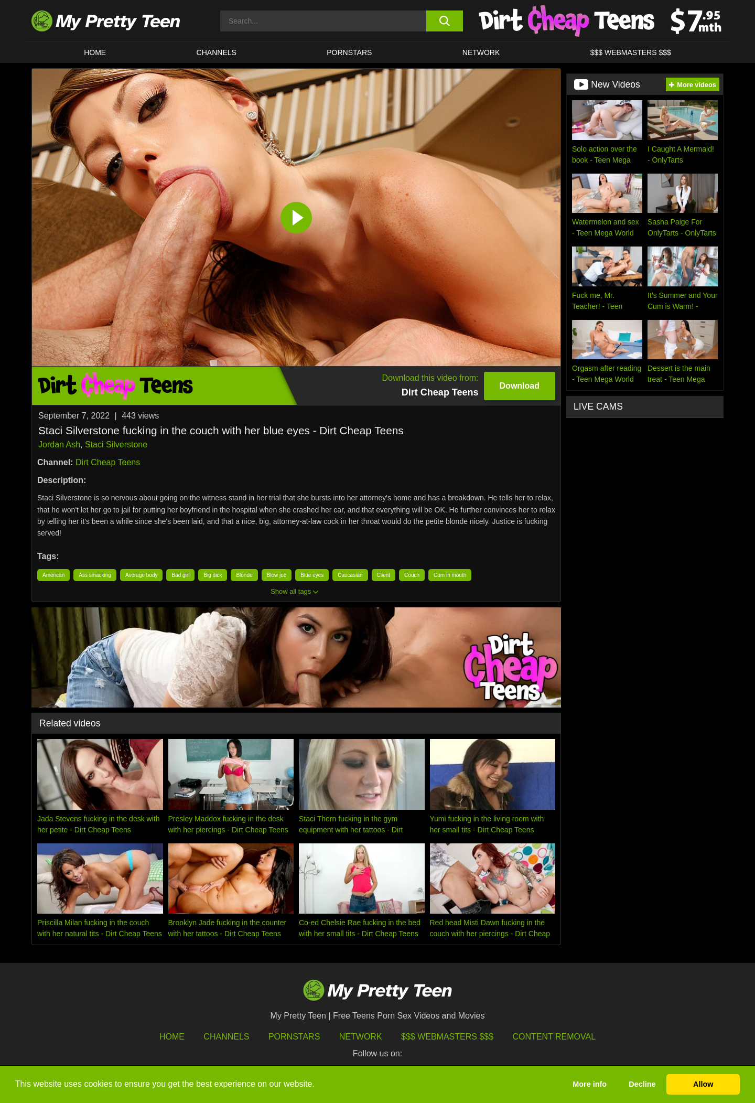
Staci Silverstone (116, 444)
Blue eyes (311, 575)
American (53, 575)
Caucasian (350, 575)
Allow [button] (703, 1084)
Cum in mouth (450, 575)
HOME (95, 52)
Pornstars (349, 52)
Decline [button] (642, 1084)
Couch (411, 575)
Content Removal (554, 1036)
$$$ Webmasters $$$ (447, 1036)
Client (384, 575)
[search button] (444, 20)
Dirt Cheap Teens (108, 462)
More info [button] (590, 1084)
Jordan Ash (59, 444)
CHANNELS (216, 52)
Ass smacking (95, 575)
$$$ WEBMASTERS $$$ (630, 52)
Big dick (212, 575)
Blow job (277, 575)
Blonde (244, 575)
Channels (226, 1036)
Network (481, 52)
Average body (141, 575)
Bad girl (180, 575)
